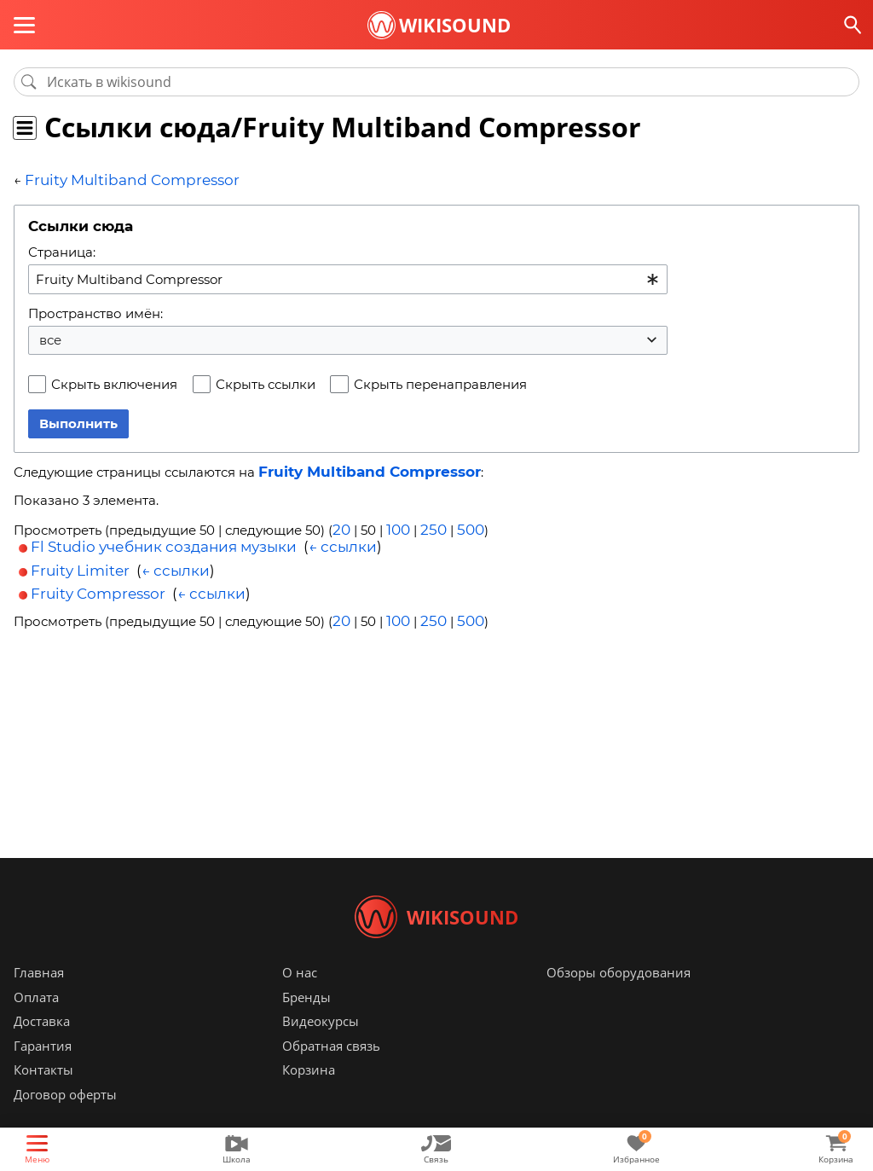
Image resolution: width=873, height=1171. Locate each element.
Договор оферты (65, 1119)
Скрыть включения (114, 382)
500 (461, 526)
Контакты (43, 1095)
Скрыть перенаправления (440, 382)
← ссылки (343, 541)
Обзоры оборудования (618, 997)
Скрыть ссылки (265, 382)
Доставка (42, 1046)
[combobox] (348, 277)
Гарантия (43, 1071)
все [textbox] (50, 338)
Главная (39, 997)
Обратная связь (331, 1071)
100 (395, 526)
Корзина (308, 1095)
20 (340, 526)
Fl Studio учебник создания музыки (164, 541)
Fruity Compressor (98, 587)
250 (427, 526)
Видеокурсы (320, 1046)
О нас (299, 997)
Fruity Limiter (80, 564)
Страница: (61, 250)
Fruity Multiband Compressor (118, 179)
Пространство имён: (95, 311)
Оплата (36, 1022)
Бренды (306, 1022)
